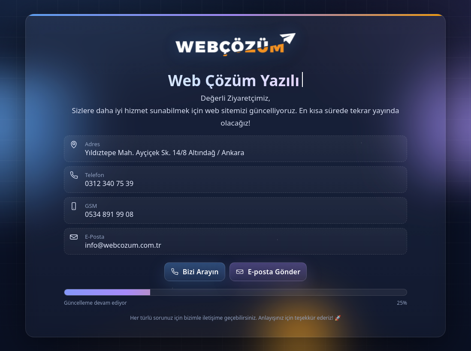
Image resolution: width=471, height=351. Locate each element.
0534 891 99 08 (109, 214)
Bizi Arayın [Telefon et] (195, 271)
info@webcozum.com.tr (123, 245)
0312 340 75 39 (109, 183)
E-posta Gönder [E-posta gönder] (268, 271)
